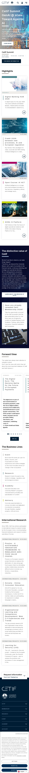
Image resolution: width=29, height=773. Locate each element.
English (21, 771)
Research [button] (14, 714)
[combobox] (22, 771)
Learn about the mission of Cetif (14, 295)
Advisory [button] (14, 729)
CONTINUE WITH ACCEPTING (21, 733)
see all (14, 438)
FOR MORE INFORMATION (11, 61)
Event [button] (14, 719)
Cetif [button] (14, 704)
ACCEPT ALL (14, 770)
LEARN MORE (8, 43)
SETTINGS (14, 761)
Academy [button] (14, 724)
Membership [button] (14, 709)
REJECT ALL (14, 765)
